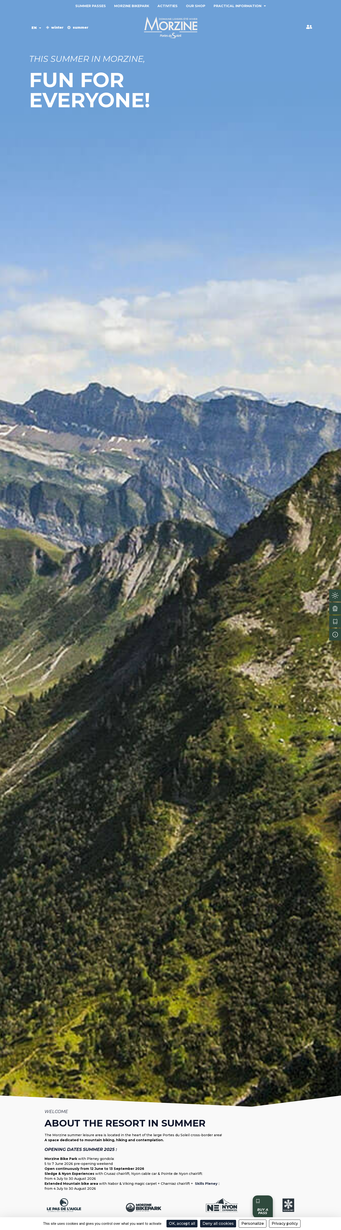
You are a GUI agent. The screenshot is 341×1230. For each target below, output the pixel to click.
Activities (167, 6)
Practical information (240, 6)
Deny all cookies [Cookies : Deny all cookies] (218, 1223)
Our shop (195, 6)
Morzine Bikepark (131, 6)
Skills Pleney (205, 1183)
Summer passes (90, 6)
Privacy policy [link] (285, 1223)
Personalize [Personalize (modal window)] (252, 1223)
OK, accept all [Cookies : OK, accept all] (182, 1223)
